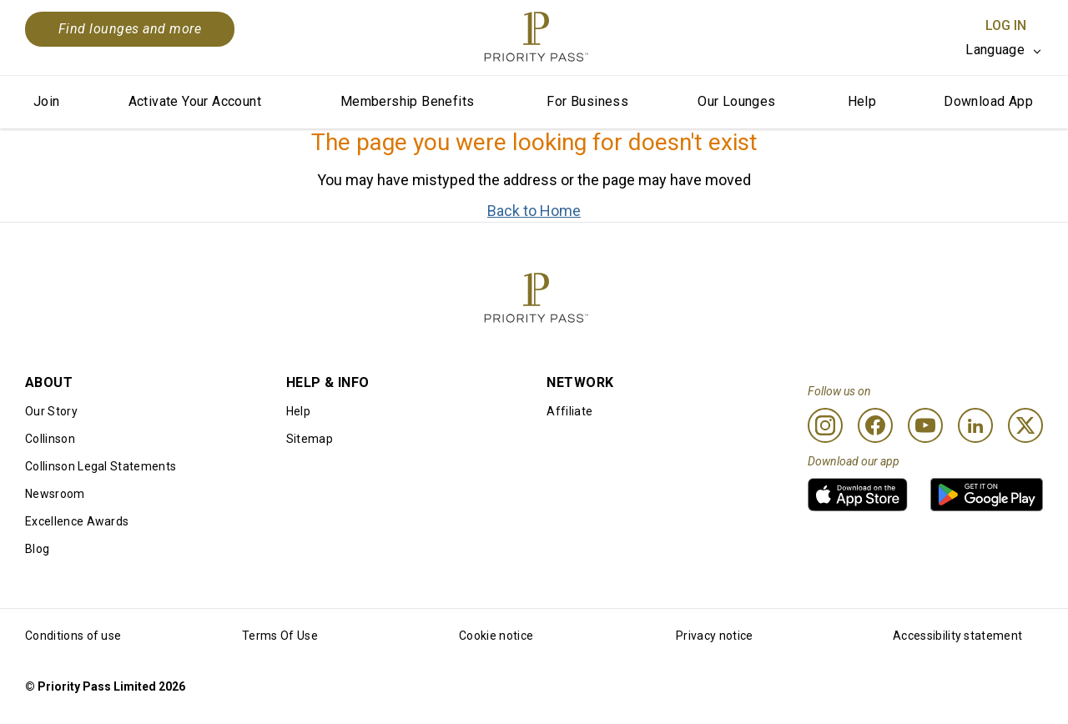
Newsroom (55, 493)
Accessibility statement (957, 635)
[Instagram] (825, 425)
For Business (587, 101)
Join (46, 101)
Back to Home (534, 210)
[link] (858, 494)
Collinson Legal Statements (100, 466)
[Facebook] (875, 425)
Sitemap (309, 438)
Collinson (50, 438)
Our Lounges (736, 101)
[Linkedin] (975, 425)
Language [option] (995, 50)
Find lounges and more (129, 29)
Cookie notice (496, 635)
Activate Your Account (194, 101)
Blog (37, 549)
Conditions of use (73, 635)
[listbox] (1004, 50)
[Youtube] (925, 425)
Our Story (51, 411)
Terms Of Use (280, 635)
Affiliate (569, 411)
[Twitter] (1025, 425)
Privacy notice (714, 635)
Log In (1005, 25)
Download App (988, 101)
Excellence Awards (76, 521)
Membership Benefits (407, 101)
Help (862, 101)
